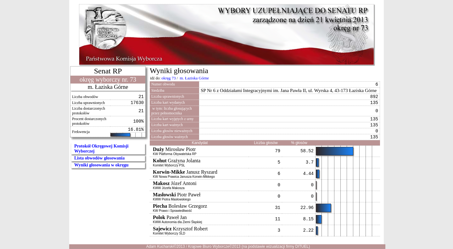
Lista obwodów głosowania (99, 158)
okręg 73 (168, 78)
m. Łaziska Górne (194, 78)
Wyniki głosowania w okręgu (101, 165)
